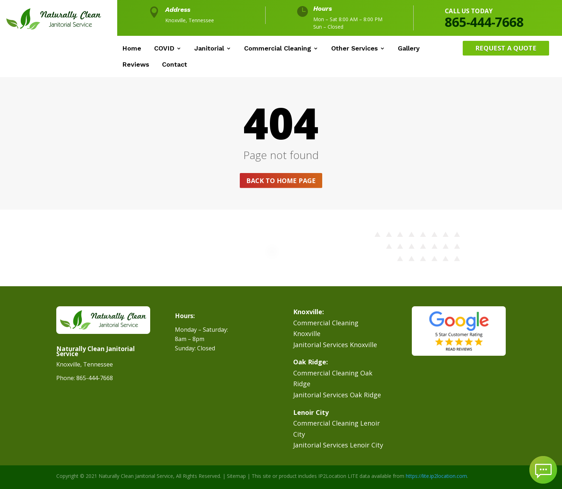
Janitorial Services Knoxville (335, 344)
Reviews (135, 65)
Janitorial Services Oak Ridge (337, 394)
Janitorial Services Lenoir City (338, 445)
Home (131, 49)
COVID (164, 49)
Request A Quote (506, 48)
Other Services (354, 49)
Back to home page (281, 180)
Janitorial (209, 49)
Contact (174, 65)
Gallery (409, 49)
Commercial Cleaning (277, 49)
